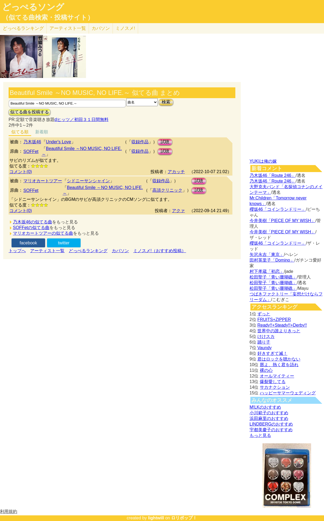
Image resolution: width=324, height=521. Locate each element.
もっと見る (260, 435)
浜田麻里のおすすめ (269, 418)
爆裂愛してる (273, 381)
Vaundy (264, 347)
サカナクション (275, 387)
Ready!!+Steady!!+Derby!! (282, 325)
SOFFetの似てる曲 (31, 227)
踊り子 (263, 342)
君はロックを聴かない (278, 359)
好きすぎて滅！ (272, 353)
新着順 (41, 132)
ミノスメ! (125, 28)
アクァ (178, 210)
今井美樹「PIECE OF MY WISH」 (282, 220)
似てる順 (19, 132)
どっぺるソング (33, 7)
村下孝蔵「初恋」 (267, 271)
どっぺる (23, 28)
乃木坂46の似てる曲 (32, 222)
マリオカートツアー (42, 181)
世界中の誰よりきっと (278, 331)
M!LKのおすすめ (265, 407)
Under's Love (58, 142)
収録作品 (140, 142)
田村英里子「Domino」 (272, 260)
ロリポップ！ (184, 518)
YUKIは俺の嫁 (263, 161)
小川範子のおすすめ (269, 413)
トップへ (17, 250)
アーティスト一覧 (47, 250)
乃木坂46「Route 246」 (273, 175)
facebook (28, 243)
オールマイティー (277, 376)
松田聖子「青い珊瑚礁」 (273, 277)
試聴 (165, 142)
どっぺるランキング (88, 250)
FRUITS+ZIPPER (274, 319)
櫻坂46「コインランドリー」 (278, 209)
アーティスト (67, 28)
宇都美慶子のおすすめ (271, 429)
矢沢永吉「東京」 (267, 254)
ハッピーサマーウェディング (288, 393)
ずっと (263, 314)
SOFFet (30, 151)
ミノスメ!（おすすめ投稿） (159, 250)
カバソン (101, 28)
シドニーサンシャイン (88, 181)
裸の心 (266, 370)
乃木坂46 (32, 142)
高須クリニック (167, 190)
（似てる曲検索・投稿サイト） (48, 17)
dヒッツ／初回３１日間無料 (82, 119)
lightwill (156, 518)
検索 (166, 102)
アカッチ (176, 171)
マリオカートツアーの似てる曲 (43, 233)
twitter (64, 243)
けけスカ (266, 336)
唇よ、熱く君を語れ (279, 364)
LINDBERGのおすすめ (271, 424)
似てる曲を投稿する (29, 112)
